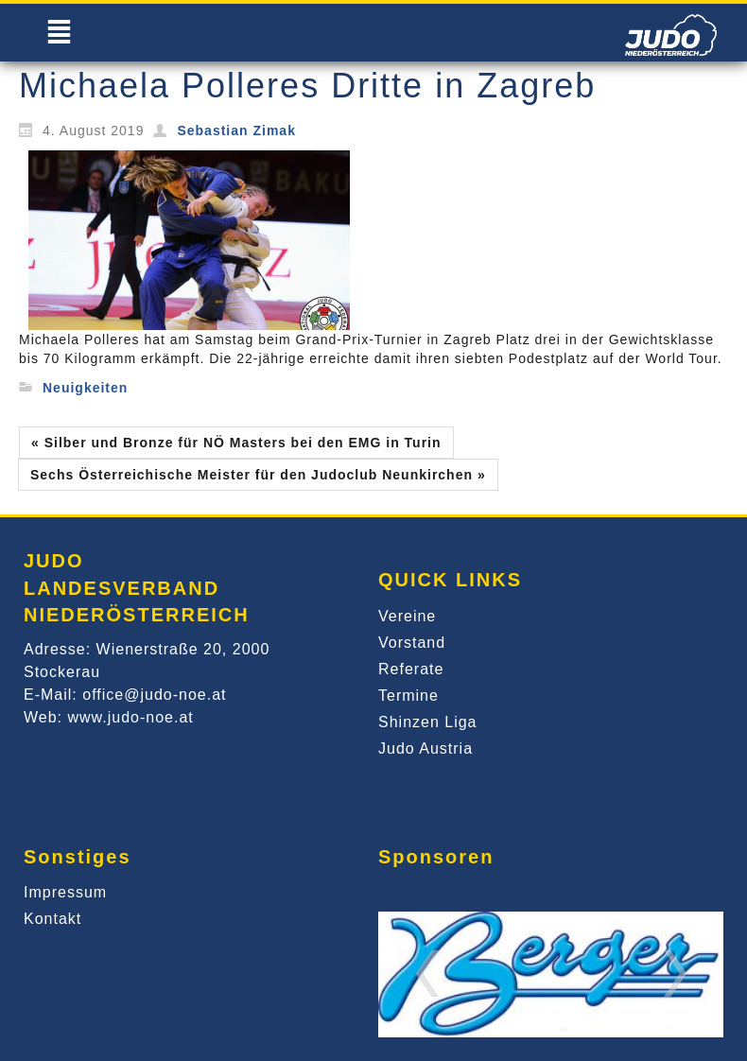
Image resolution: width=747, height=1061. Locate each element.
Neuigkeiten (85, 387)
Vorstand (411, 643)
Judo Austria (425, 748)
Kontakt (52, 919)
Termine (408, 695)
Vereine (407, 616)
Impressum (65, 892)
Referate (410, 669)
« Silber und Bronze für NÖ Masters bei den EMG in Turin (236, 442)
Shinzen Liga (428, 722)
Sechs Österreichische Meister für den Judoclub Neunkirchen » (258, 474)
